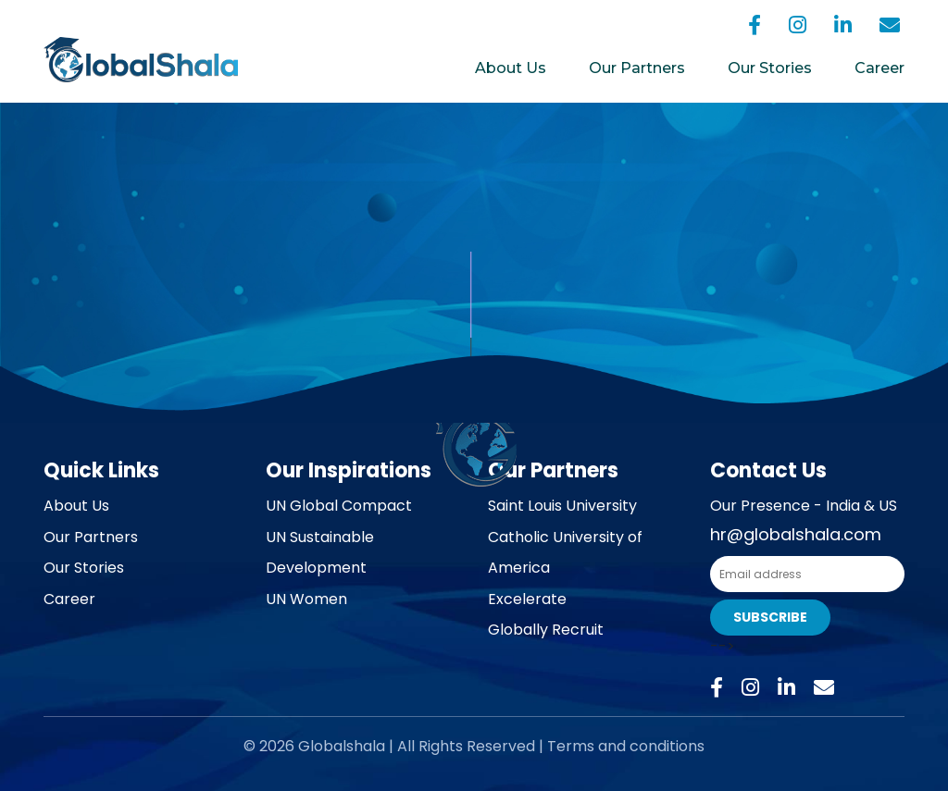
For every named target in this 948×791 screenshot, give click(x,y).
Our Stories (770, 68)
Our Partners (637, 68)
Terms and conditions (626, 746)
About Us (510, 68)
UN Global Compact (339, 505)
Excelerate (527, 599)
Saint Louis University (562, 505)
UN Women (306, 599)
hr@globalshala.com (795, 534)
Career (879, 68)
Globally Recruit (546, 629)
